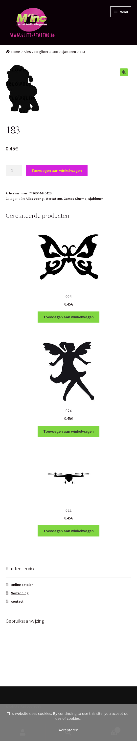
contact (17, 601)
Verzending (19, 593)
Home (15, 51)
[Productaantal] (14, 170)
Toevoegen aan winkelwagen (56, 170)
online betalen (22, 584)
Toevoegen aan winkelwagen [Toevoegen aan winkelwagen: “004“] (68, 316)
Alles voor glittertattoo (41, 51)
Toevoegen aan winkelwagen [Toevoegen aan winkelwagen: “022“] (68, 530)
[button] (124, 72)
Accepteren (68, 729)
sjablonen (69, 51)
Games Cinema (75, 198)
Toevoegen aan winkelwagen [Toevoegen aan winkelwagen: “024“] (68, 431)
